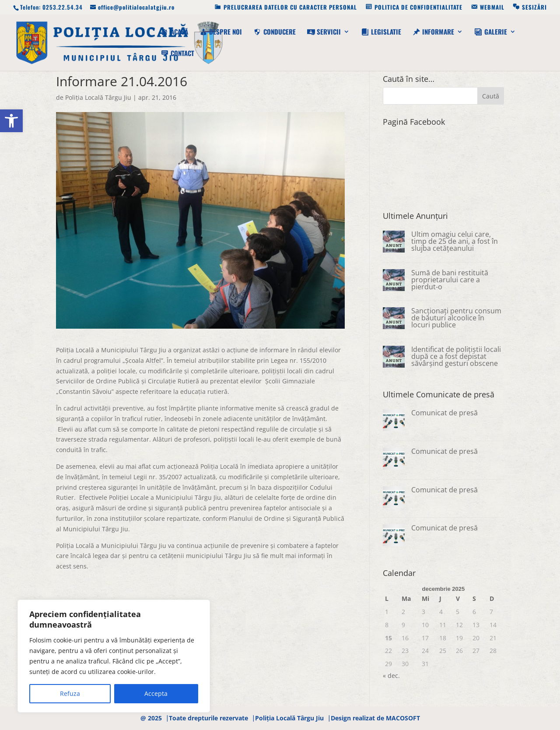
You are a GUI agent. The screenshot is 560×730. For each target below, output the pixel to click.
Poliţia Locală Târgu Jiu (98, 97)
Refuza (70, 693)
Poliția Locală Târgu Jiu (289, 718)
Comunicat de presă (444, 413)
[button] (11, 120)
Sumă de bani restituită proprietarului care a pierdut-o (449, 279)
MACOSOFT (403, 718)
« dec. (391, 675)
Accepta (156, 693)
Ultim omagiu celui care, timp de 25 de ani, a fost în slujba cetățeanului (454, 241)
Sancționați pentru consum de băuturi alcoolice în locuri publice (456, 318)
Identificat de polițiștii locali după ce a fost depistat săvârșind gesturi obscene (456, 356)
